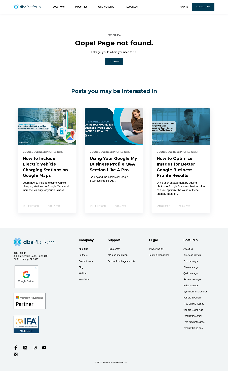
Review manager (192, 279)
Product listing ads (193, 328)
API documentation (118, 255)
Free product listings (194, 322)
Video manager (191, 285)
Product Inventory (192, 316)
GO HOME (114, 61)
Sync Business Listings (195, 291)
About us (83, 249)
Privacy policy (156, 249)
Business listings (192, 255)
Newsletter (84, 279)
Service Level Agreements (121, 261)
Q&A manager (190, 273)
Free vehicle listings (193, 303)
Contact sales (86, 261)
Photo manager (191, 267)
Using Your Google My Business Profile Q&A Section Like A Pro (113, 164)
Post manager (190, 261)
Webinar (83, 273)
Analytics (188, 249)
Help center (114, 249)
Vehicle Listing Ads (193, 310)
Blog (81, 267)
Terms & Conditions (159, 255)
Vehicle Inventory (192, 297)
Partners (83, 255)
